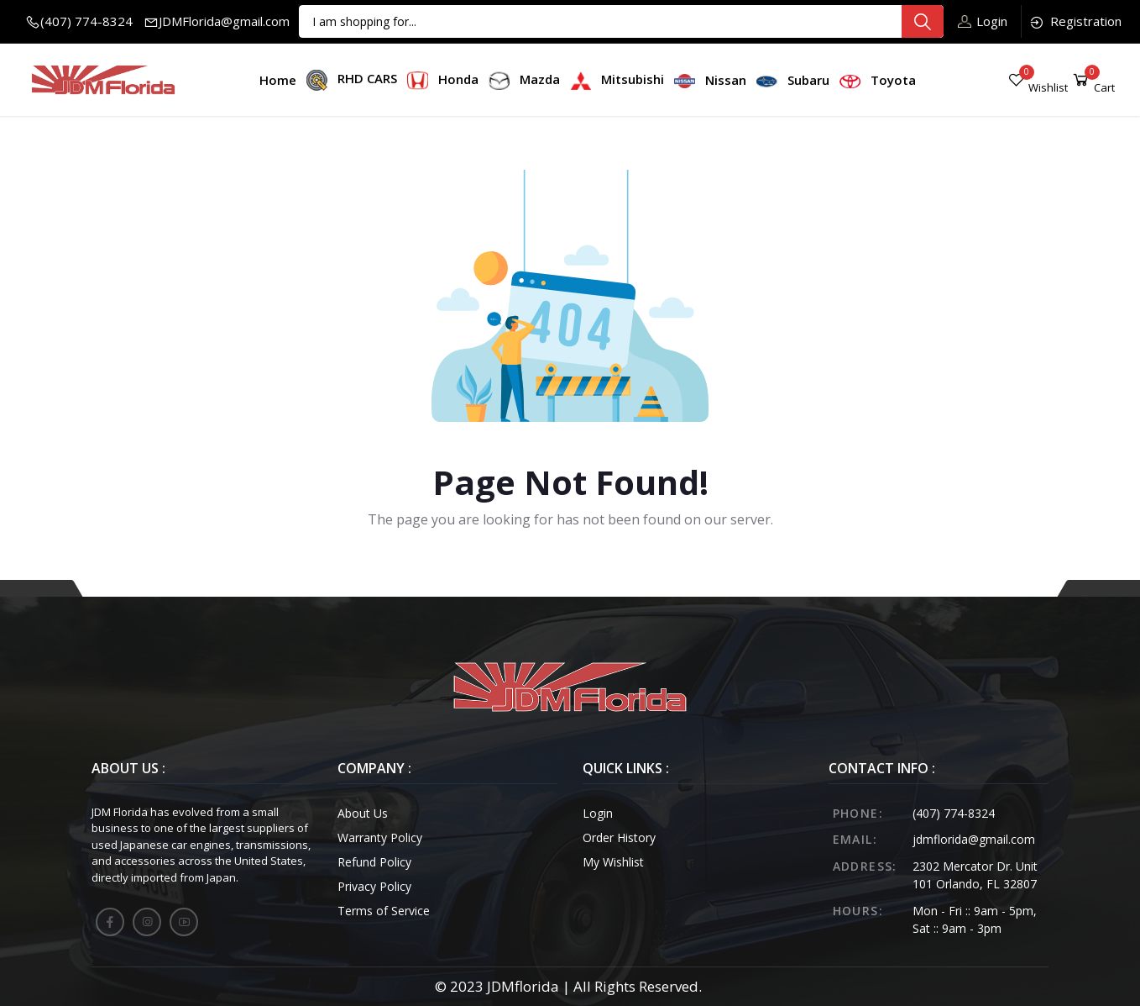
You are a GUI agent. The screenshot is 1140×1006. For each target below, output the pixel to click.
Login (982, 21)
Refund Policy (374, 862)
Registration (1075, 21)
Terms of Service (383, 911)
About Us (362, 813)
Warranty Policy (379, 837)
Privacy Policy (374, 886)
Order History (619, 837)
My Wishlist (613, 862)
